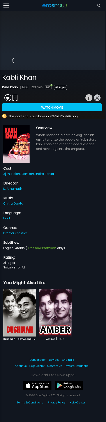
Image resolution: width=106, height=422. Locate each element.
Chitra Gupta (13, 203)
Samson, (28, 174)
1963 (25, 87)
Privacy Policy (56, 402)
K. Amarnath (12, 188)
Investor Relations (76, 366)
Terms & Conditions (30, 402)
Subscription (38, 360)
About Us (21, 366)
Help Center (36, 366)
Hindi (7, 218)
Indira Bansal (45, 174)
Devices (54, 360)
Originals (68, 360)
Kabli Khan (10, 87)
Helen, (16, 174)
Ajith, (7, 174)
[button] (13, 60)
